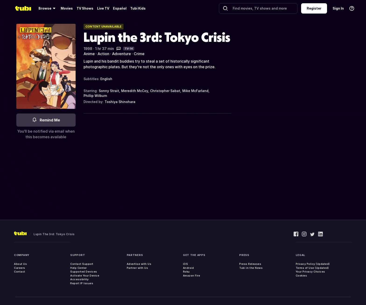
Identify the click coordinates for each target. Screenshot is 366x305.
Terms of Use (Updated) (312, 268)
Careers (19, 268)
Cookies (301, 275)
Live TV (103, 8)
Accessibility (79, 279)
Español (120, 8)
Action (103, 53)
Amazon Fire (191, 275)
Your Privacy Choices (310, 271)
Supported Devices (83, 271)
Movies (67, 8)
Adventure (121, 53)
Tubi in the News (251, 268)
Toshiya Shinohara (120, 102)
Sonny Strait (109, 91)
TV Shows (85, 8)
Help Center (78, 268)
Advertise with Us (139, 264)
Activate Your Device (84, 275)
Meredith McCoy (134, 91)
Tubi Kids (138, 8)
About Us (20, 264)
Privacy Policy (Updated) (313, 264)
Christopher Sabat (165, 91)
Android (188, 268)
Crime (139, 53)
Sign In (338, 8)
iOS (185, 264)
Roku (186, 271)
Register (314, 8)
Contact (19, 271)
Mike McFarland (195, 91)
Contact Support (81, 264)
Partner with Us (137, 268)
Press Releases (250, 264)
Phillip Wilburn (95, 96)
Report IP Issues (81, 283)
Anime (89, 53)
